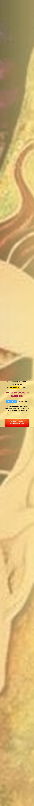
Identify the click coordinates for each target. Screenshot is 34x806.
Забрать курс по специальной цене (17, 422)
